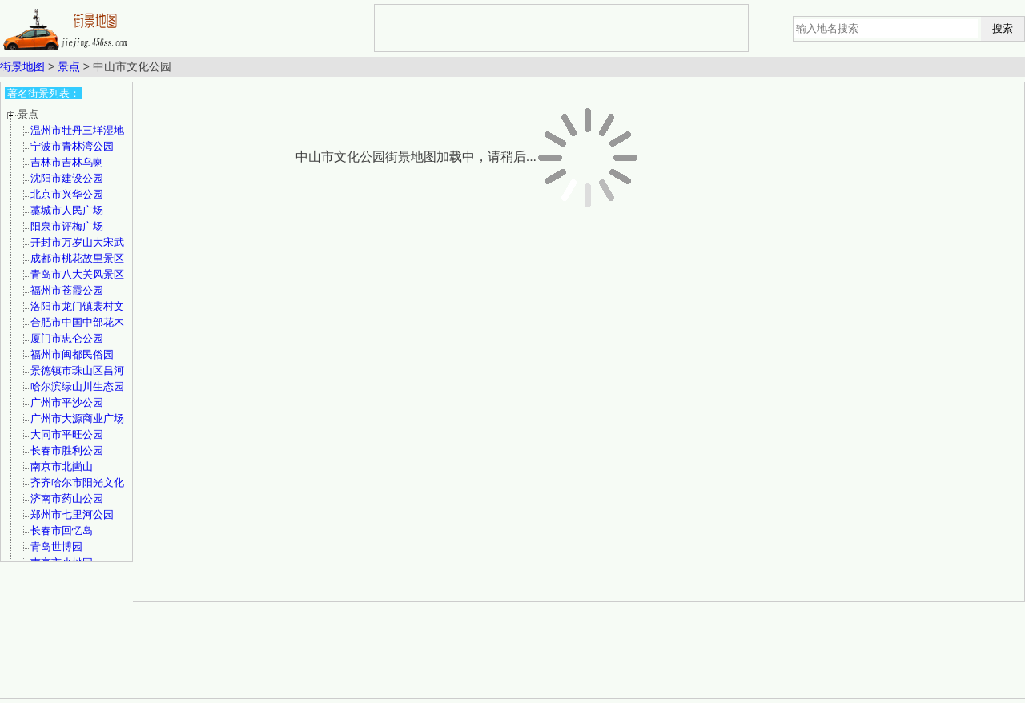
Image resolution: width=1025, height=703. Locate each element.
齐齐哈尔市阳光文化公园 (77, 488)
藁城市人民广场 (66, 210)
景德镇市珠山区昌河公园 (77, 376)
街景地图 (22, 66)
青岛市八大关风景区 (77, 274)
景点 (69, 66)
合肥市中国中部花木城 (77, 327)
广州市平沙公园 (66, 402)
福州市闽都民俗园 (72, 354)
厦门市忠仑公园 (66, 338)
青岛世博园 (56, 546)
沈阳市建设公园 (66, 178)
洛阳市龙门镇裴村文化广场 (77, 311)
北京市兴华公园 (66, 194)
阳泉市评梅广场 (66, 226)
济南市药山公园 (66, 498)
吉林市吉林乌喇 (66, 162)
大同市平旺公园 (66, 434)
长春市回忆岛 (61, 530)
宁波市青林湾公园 (72, 146)
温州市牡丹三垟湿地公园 (77, 135)
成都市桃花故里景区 (77, 258)
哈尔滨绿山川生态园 (77, 386)
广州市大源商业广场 (77, 418)
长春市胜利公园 (66, 450)
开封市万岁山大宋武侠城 (77, 247)
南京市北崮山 (61, 466)
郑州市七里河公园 (72, 514)
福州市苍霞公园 (66, 290)
